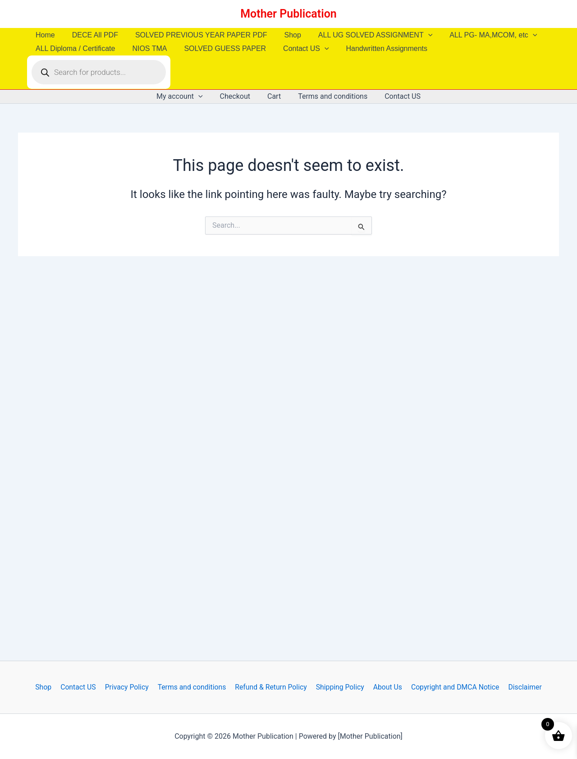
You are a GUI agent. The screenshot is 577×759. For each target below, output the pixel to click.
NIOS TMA (145, 48)
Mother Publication (288, 13)
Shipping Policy (338, 687)
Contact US (296, 48)
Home (44, 35)
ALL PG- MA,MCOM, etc (478, 35)
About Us (385, 687)
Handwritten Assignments (375, 48)
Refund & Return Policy (270, 687)
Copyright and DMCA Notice (452, 687)
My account (185, 96)
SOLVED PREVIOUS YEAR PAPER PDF (194, 35)
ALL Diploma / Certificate (74, 48)
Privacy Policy (128, 687)
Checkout (238, 96)
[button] (416, 35)
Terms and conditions (330, 96)
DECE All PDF (91, 35)
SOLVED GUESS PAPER (218, 48)
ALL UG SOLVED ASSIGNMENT (363, 35)
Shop (283, 35)
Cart (274, 96)
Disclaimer (521, 687)
